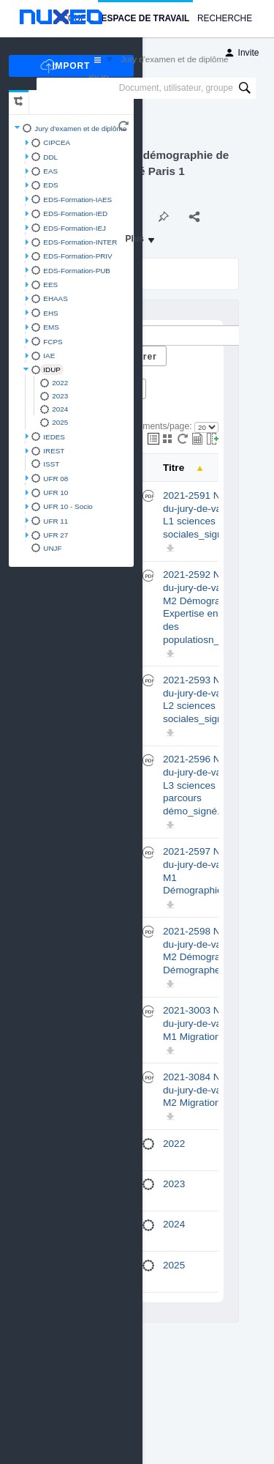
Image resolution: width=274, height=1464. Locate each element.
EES (50, 284)
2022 (60, 383)
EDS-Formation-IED (75, 213)
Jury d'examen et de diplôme (80, 129)
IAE (49, 356)
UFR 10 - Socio (68, 506)
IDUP (52, 369)
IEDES (54, 437)
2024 (60, 409)
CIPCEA (56, 142)
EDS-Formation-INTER (80, 242)
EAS (50, 171)
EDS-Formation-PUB (76, 271)
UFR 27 (55, 535)
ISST (51, 464)
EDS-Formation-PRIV (77, 256)
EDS (50, 185)
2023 (60, 396)
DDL (50, 157)
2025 (60, 422)
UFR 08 (55, 479)
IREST (53, 451)
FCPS (52, 342)
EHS (50, 313)
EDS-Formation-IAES (77, 200)
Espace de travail (146, 18)
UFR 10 (55, 492)
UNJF (52, 548)
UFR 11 (55, 521)
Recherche (224, 18)
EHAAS (55, 298)
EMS (50, 327)
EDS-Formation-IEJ (74, 228)
